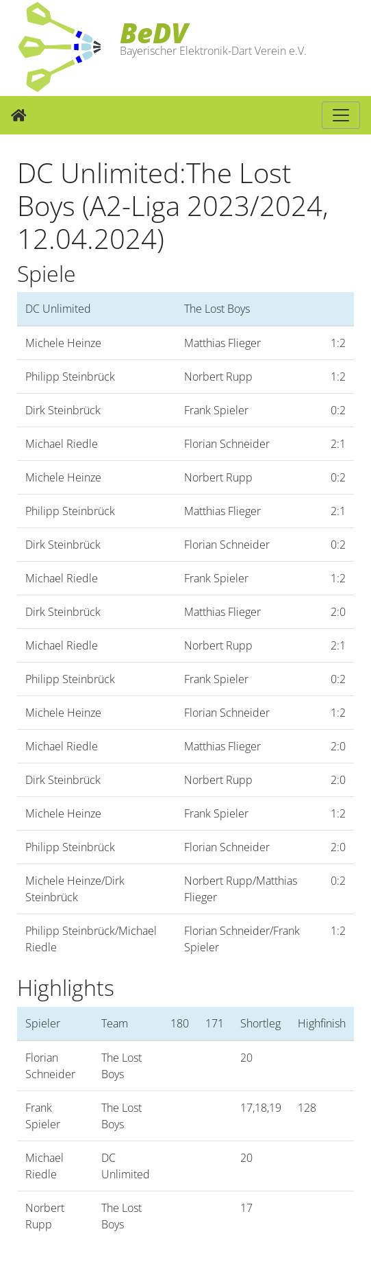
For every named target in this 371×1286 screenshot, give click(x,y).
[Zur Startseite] (19, 115)
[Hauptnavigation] (341, 115)
